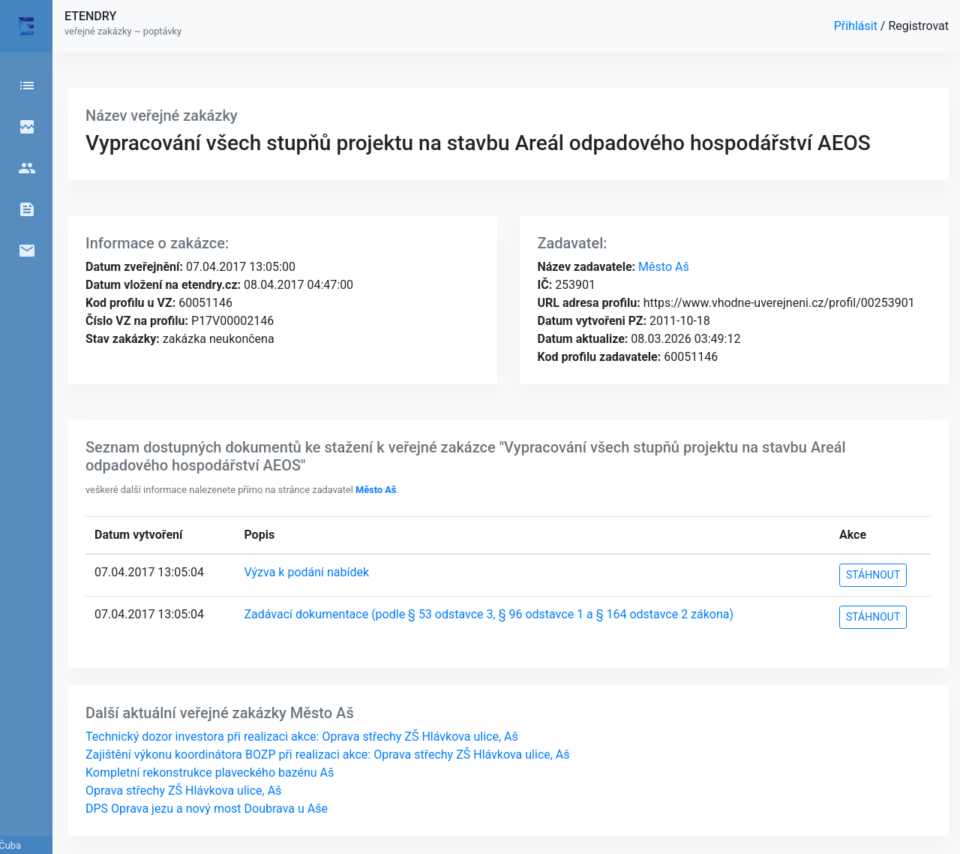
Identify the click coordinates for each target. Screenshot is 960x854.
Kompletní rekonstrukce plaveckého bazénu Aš (210, 772)
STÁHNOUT (873, 575)
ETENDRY (90, 16)
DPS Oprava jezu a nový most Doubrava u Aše (207, 808)
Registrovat (918, 26)
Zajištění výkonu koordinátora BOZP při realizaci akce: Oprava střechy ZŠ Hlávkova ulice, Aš (328, 754)
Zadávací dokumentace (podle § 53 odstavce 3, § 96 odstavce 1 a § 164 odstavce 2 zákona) (489, 614)
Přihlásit (857, 26)
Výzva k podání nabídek (306, 572)
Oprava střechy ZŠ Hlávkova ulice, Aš (183, 790)
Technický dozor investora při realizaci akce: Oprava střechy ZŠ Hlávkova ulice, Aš (302, 736)
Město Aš (662, 267)
